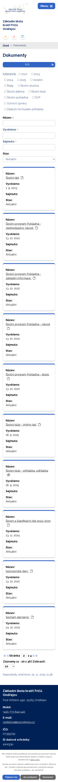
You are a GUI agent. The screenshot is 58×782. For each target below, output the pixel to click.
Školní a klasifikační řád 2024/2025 (28, 523)
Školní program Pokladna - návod (28, 326)
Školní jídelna (15, 91)
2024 (10, 79)
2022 (24, 74)
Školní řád (14, 177)
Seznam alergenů (19, 617)
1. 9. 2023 (11, 188)
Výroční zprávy (17, 103)
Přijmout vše (11, 777)
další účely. (35, 760)
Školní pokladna (17, 97)
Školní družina (29, 85)
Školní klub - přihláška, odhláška (27, 472)
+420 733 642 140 (14, 711)
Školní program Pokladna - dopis (27, 376)
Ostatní (38, 79)
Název (7, 117)
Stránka (14, 655)
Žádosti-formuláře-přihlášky (25, 109)
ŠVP (37, 97)
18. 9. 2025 (12, 434)
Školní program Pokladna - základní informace (23, 276)
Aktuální (11, 204)
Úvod (6, 45)
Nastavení (48, 777)
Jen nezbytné (30, 777)
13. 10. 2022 (13, 238)
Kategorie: (9, 73)
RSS (39, 64)
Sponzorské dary (19, 571)
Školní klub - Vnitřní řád (23, 424)
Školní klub (38, 91)
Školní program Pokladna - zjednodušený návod (23, 226)
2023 (37, 74)
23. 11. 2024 (13, 535)
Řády (10, 85)
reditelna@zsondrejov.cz (19, 722)
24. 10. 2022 (13, 627)
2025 (23, 79)
